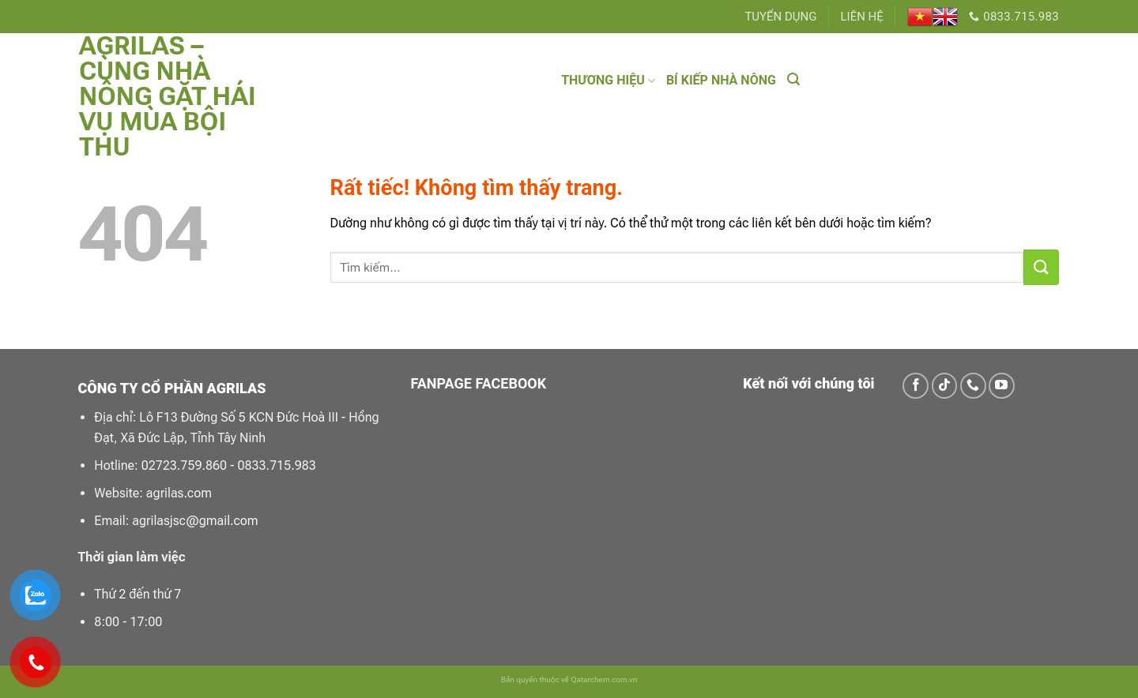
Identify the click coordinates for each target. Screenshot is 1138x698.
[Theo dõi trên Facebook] (915, 386)
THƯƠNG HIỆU (608, 80)
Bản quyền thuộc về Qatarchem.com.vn (569, 679)
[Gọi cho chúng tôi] (973, 386)
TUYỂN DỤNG (780, 16)
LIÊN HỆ (862, 16)
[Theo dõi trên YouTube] (1002, 386)
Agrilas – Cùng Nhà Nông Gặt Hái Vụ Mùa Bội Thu (167, 96)
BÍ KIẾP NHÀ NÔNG (721, 80)
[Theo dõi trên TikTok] (945, 386)
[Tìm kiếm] (793, 79)
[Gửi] (1041, 267)
